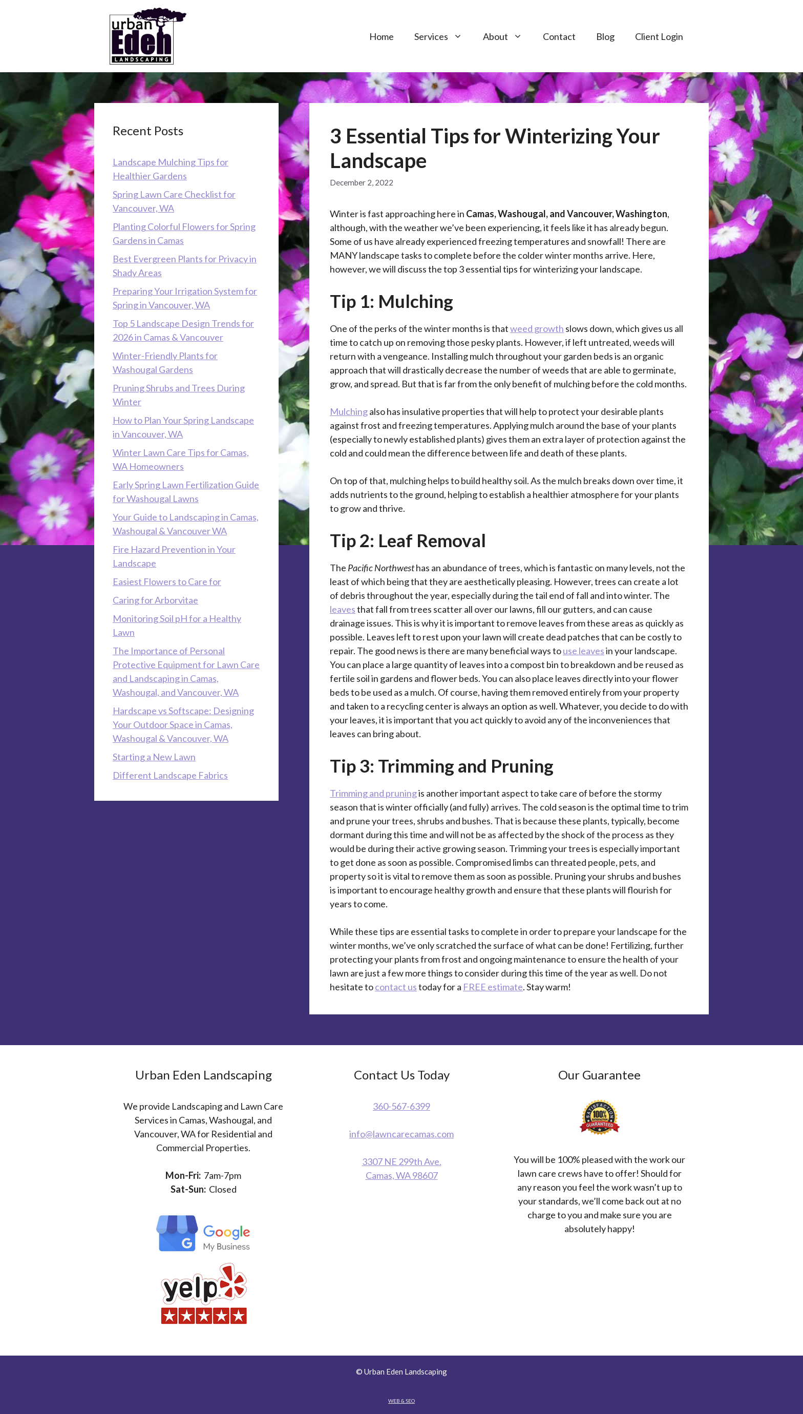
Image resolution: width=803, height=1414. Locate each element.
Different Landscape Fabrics (170, 775)
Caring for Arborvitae (155, 600)
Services (443, 36)
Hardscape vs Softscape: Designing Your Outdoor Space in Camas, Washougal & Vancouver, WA (183, 724)
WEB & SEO (401, 1401)
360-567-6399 (401, 1106)
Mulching (349, 411)
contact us (396, 986)
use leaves (583, 650)
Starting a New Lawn (154, 756)
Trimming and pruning (373, 793)
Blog (605, 36)
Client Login (659, 36)
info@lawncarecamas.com (401, 1133)
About (508, 36)
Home (381, 36)
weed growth (537, 328)
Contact (559, 36)
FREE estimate (493, 986)
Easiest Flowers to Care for (167, 581)
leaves (342, 609)
